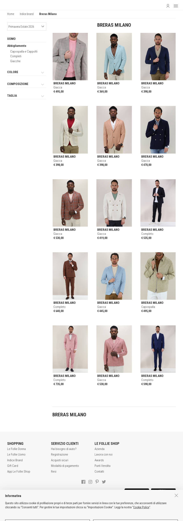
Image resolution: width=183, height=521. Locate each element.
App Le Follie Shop (18, 471)
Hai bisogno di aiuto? (63, 449)
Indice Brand (15, 460)
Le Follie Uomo (16, 454)
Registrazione (59, 454)
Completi (15, 56)
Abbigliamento (16, 46)
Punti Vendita (102, 466)
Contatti (99, 471)
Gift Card (12, 466)
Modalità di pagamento (65, 466)
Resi (53, 471)
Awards (99, 460)
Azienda (99, 449)
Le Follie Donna (16, 449)
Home (10, 14)
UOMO (11, 39)
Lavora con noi (103, 454)
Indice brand (27, 14)
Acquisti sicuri (59, 460)
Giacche (15, 61)
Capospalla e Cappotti (23, 51)
